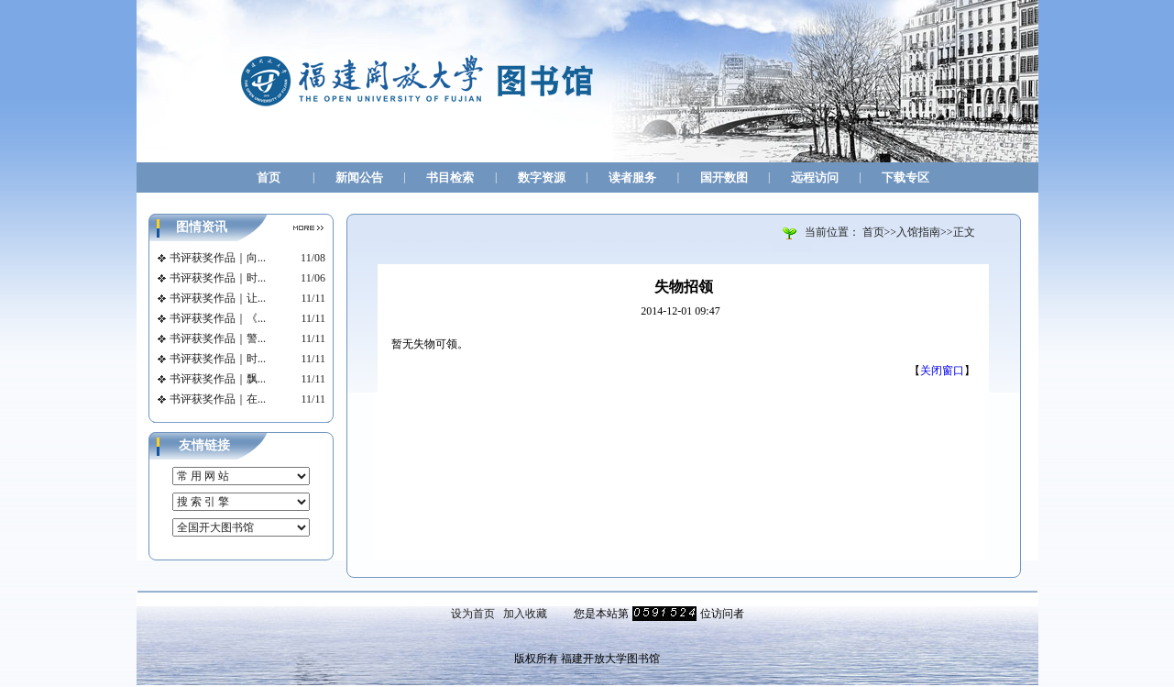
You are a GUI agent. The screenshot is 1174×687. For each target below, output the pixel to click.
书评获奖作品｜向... (218, 257)
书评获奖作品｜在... (218, 399)
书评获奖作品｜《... (218, 318)
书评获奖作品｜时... (218, 277)
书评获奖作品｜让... (218, 298)
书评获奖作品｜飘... (218, 378)
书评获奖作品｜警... (218, 338)
